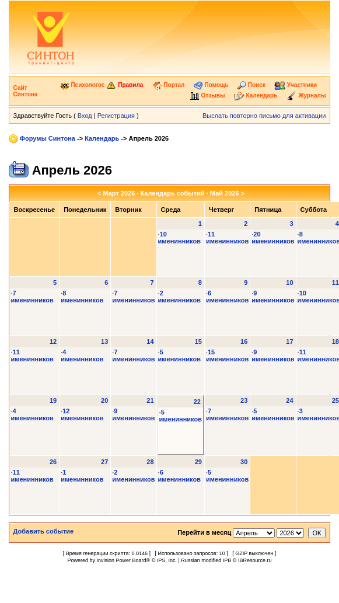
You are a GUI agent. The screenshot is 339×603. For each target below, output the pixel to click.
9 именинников (272, 297)
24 (289, 400)
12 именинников (82, 414)
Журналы (306, 95)
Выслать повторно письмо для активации (264, 115)
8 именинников (82, 297)
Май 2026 (224, 193)
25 (335, 400)
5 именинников (179, 355)
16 (243, 341)
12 (53, 341)
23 (243, 400)
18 (335, 341)
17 (289, 341)
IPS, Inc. (167, 560)
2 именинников (179, 297)
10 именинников (179, 238)
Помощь (211, 85)
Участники (295, 85)
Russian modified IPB (206, 560)
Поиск (251, 85)
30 (243, 461)
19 (53, 400)
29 (198, 461)
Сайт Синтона (25, 91)
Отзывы (207, 95)
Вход (85, 115)
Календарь (256, 95)
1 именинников (82, 476)
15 (198, 341)
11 (335, 282)
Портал (168, 85)
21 (149, 400)
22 (197, 401)
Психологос (82, 85)
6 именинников (227, 297)
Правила (124, 85)
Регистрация (116, 115)
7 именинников (32, 297)
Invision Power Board (121, 560)
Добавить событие (43, 531)
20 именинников (272, 238)
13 (104, 341)
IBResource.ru (255, 560)
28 (149, 461)
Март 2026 (119, 193)
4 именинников (82, 355)
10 (289, 282)
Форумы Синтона (47, 138)
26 (53, 461)
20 (104, 400)
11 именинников (227, 238)
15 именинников (227, 355)
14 (149, 341)
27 (104, 461)
